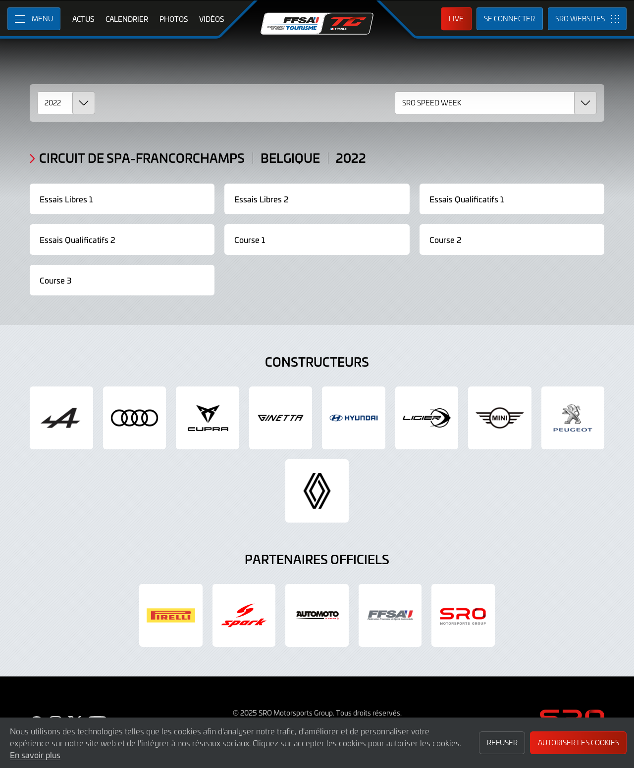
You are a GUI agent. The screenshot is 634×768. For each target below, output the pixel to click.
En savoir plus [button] (35, 754)
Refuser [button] (502, 742)
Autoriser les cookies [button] (578, 742)
